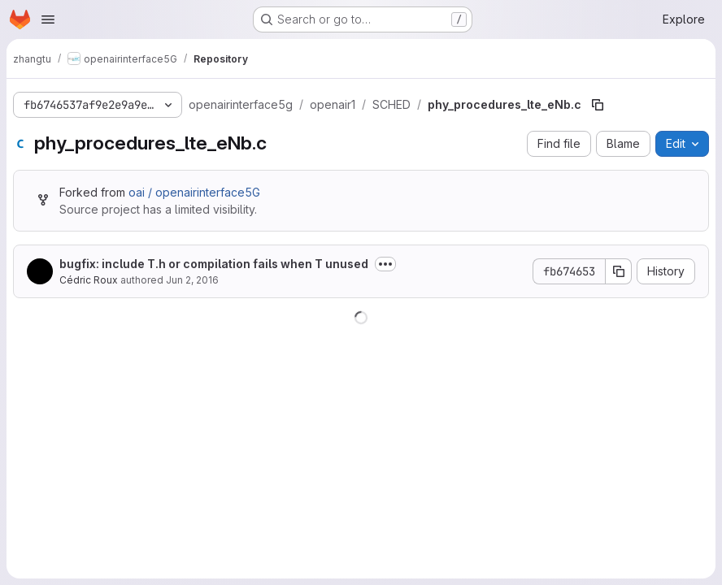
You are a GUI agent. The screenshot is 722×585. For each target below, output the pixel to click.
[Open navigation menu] (48, 19)
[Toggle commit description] (385, 264)
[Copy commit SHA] (619, 271)
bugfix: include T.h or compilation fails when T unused (213, 264)
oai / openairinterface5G (194, 192)
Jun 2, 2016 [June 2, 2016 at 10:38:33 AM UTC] (192, 280)
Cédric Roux (88, 280)
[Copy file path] (598, 105)
